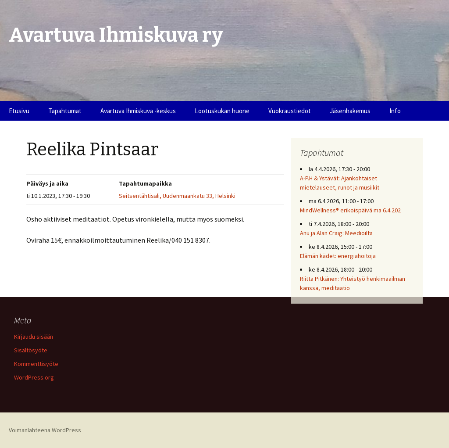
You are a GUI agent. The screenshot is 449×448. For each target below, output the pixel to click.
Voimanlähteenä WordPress (45, 430)
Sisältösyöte (30, 350)
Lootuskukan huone (222, 111)
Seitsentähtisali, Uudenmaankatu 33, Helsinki (177, 196)
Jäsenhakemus (350, 111)
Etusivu (19, 111)
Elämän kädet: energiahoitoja (338, 256)
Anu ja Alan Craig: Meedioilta (336, 233)
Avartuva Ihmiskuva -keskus (138, 111)
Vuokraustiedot (289, 111)
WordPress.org (34, 377)
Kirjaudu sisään (33, 336)
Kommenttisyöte (36, 364)
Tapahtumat (65, 111)
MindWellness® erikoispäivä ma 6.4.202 (350, 210)
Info (395, 111)
